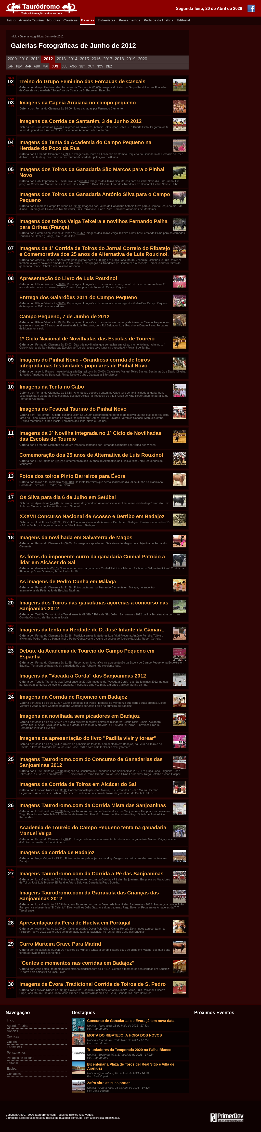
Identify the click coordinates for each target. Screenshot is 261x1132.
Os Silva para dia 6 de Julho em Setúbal (68, 497)
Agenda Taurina (31, 20)
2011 (35, 59)
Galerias (87, 20)
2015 (84, 59)
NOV (100, 66)
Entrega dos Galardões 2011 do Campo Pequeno (78, 297)
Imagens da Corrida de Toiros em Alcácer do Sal (77, 784)
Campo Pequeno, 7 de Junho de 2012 (64, 316)
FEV (19, 66)
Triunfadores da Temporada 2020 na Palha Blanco (129, 1050)
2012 (48, 59)
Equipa (11, 1068)
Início (14, 36)
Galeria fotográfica (31, 36)
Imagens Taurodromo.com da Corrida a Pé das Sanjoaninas (91, 873)
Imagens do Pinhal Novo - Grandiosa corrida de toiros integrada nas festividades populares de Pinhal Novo (84, 362)
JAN (11, 66)
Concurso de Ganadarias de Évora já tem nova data (130, 1021)
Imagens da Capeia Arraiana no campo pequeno (78, 102)
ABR (37, 66)
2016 (96, 59)
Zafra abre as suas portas (108, 1083)
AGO (73, 66)
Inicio (11, 20)
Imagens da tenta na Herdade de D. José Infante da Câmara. (91, 629)
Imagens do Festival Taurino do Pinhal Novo (73, 409)
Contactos (14, 1074)
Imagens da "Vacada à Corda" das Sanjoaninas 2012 (82, 676)
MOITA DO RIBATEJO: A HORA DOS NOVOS (124, 1035)
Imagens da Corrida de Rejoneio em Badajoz (73, 697)
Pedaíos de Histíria (158, 20)
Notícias (53, 20)
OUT (91, 66)
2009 (12, 59)
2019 (131, 59)
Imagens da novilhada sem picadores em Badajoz (80, 716)
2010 (24, 59)
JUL (64, 66)
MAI (45, 66)
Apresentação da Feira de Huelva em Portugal (74, 923)
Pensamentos (129, 20)
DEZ (109, 66)
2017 (107, 59)
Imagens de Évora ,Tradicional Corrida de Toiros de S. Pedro (92, 984)
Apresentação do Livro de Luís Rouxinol (68, 278)
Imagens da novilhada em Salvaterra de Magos (76, 537)
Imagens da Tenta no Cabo (52, 387)
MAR (27, 66)
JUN (55, 66)
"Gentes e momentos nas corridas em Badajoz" (76, 963)
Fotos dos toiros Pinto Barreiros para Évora (72, 476)
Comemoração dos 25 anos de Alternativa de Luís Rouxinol (91, 455)
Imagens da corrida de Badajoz (57, 852)
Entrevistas (106, 20)
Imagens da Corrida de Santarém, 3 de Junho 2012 (81, 121)
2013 (61, 59)
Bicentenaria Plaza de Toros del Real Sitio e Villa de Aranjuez (130, 1066)
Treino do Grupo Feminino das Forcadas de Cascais (82, 81)
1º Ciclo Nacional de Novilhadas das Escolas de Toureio (86, 338)
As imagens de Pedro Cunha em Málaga (67, 581)
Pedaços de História (20, 1058)
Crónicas (70, 20)
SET (82, 66)
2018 (119, 59)
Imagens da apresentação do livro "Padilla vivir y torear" (88, 738)
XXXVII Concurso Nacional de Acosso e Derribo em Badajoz (92, 516)
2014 (72, 59)
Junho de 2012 (54, 36)
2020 (142, 59)
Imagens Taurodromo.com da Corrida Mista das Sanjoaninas (92, 805)
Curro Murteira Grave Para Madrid (60, 944)
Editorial (183, 20)
